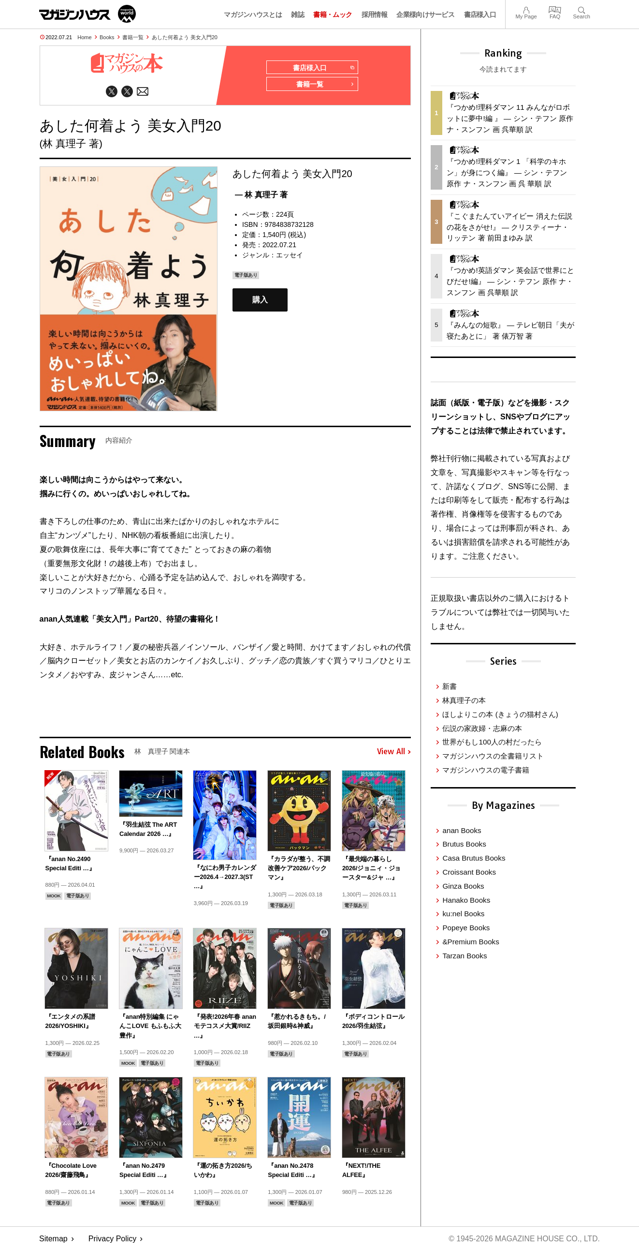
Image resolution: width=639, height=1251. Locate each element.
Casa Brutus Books (473, 858)
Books (107, 37)
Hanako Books (466, 900)
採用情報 (374, 14)
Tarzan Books (464, 956)
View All (394, 752)
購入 (260, 301)
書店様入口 (480, 14)
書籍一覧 (133, 37)
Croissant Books (469, 872)
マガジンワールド (87, 14)
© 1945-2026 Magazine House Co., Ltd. (523, 1239)
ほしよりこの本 (500, 714)
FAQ (555, 9)
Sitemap (53, 1239)
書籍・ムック (332, 14)
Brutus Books (464, 844)
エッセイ (289, 255)
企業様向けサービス (425, 14)
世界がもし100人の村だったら (491, 742)
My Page (525, 9)
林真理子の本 (464, 700)
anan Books (461, 830)
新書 (449, 686)
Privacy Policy (112, 1239)
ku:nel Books (463, 913)
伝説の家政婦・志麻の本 (482, 728)
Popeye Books (466, 927)
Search (581, 9)
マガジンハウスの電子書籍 (485, 770)
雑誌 (297, 14)
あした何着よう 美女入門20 (185, 37)
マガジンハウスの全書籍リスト (493, 756)
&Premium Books (470, 942)
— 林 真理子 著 (261, 195)
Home (84, 37)
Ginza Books (463, 886)
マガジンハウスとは (253, 14)
